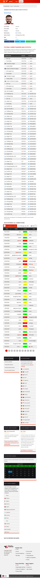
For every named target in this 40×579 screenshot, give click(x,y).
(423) (10, 226)
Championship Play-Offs (11, 166)
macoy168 (24, 372)
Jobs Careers (29, 569)
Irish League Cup (9, 71)
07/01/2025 (6, 337)
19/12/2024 (7, 346)
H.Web (23, 431)
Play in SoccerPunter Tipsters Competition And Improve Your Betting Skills (11, 443)
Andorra (7, 504)
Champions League (10, 63)
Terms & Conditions (20, 569)
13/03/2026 (6, 249)
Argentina (7, 512)
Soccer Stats (29, 551)
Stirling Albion (32, 121)
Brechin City (31, 194)
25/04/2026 (6, 231)
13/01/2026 (7, 276)
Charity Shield (8, 66)
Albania (7, 498)
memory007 (25, 408)
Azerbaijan (8, 529)
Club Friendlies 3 (9, 91)
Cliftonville (31, 243)
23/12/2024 (6, 343)
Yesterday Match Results (10, 367)
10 (30, 350)
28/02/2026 (6, 255)
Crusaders (18, 293)
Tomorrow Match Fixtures (10, 370)
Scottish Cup (8, 106)
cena (23, 377)
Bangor (31, 270)
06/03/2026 (6, 252)
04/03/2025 (6, 311)
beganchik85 (25, 419)
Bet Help (18, 555)
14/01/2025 (7, 335)
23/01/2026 (6, 270)
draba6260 (25, 369)
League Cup (8, 101)
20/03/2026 (6, 246)
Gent (31, 346)
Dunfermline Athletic (33, 128)
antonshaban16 (26, 397)
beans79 (24, 417)
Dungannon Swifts (33, 231)
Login (16, 1)
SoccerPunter (6, 6)
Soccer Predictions (20, 553)
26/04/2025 (6, 284)
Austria (7, 526)
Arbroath (31, 176)
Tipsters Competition (31, 557)
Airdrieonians (31, 136)
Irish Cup (7, 58)
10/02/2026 (6, 267)
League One (8, 136)
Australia (7, 523)
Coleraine (31, 240)
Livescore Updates (8, 361)
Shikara (24, 414)
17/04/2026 (6, 234)
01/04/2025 (6, 296)
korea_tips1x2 (25, 403)
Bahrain (7, 532)
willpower (24, 380)
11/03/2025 (7, 308)
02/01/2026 (6, 279)
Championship (9, 96)
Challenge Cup (9, 93)
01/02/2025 (6, 329)
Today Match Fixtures (9, 364)
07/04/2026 (7, 240)
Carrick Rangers (32, 261)
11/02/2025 (7, 323)
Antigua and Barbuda (10, 509)
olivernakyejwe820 (10, 431)
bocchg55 (25, 422)
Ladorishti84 (25, 411)
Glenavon (19, 246)
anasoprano (25, 400)
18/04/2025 (6, 287)
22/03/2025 (6, 299)
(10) (23, 226)
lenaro (24, 383)
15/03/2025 (7, 305)
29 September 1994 (20, 35)
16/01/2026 (7, 273)
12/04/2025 (6, 290)
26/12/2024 (6, 340)
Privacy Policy (19, 571)
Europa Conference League (11, 68)
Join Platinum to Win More (27, 450)
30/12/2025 (7, 281)
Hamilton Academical (33, 93)
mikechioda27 (25, 405)
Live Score (28, 553)
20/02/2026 (6, 261)
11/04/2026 (7, 237)
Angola (7, 506)
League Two (8, 123)
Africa (6, 495)
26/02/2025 (6, 314)
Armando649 (25, 391)
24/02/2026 (6, 258)
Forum (27, 559)
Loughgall (19, 314)
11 (33, 350)
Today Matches (29, 555)
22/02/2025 (6, 317)
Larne (30, 58)
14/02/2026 (6, 264)
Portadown (18, 264)
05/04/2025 (6, 293)
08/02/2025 (6, 326)
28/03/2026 (6, 243)
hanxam (24, 394)
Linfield (19, 237)
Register (21, 1)
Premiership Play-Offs (10, 156)
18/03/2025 (6, 302)
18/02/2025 (6, 320)
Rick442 (24, 374)
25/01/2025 (7, 332)
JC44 (23, 386)
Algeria (7, 501)
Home (17, 551)
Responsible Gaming (20, 567)
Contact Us (28, 567)
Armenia (7, 515)
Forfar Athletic (32, 174)
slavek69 (24, 388)
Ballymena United (16, 255)
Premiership (8, 61)
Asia (6, 520)
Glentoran (19, 234)
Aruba (7, 518)
